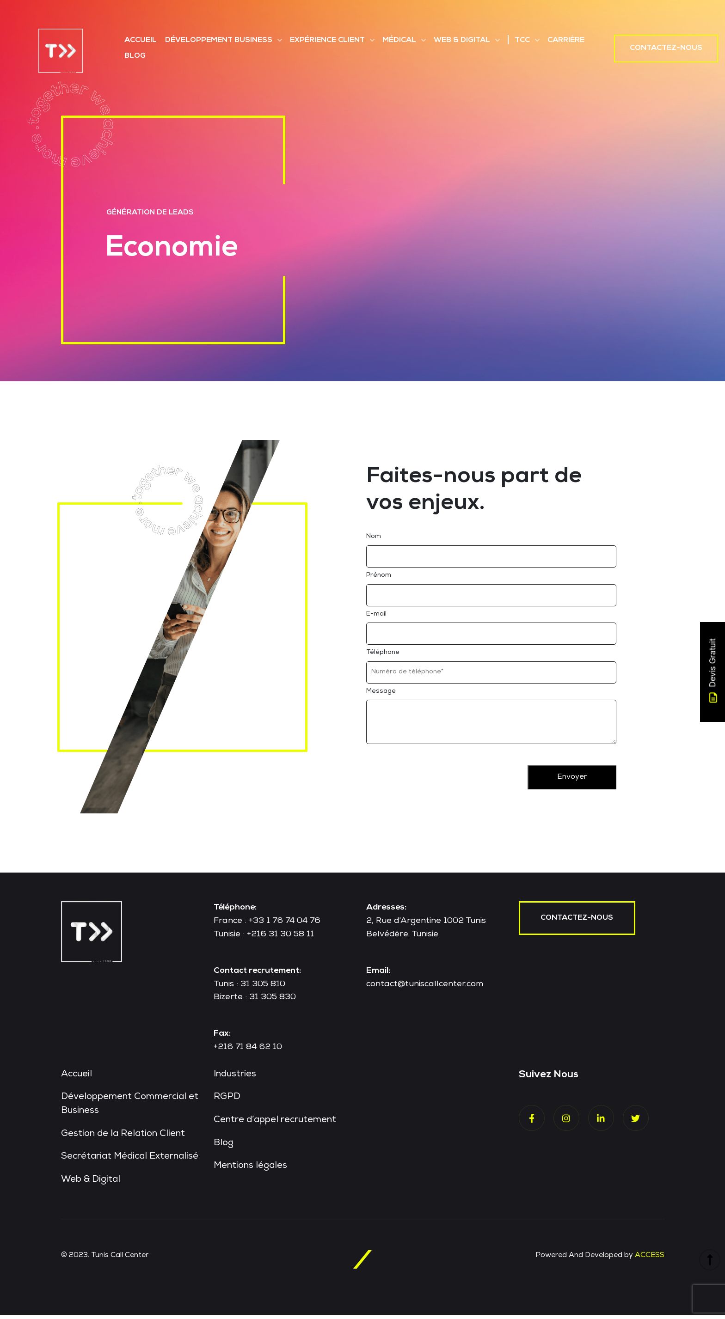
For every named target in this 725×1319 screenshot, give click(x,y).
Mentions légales (251, 1170)
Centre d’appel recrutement (276, 1124)
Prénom (378, 579)
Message (381, 694)
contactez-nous (577, 922)
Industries (235, 1078)
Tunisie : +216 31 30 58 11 (264, 938)
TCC (522, 40)
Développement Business (218, 40)
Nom (373, 540)
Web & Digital (462, 40)
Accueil (140, 40)
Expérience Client (327, 40)
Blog (135, 56)
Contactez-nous (666, 48)
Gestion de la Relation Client (123, 1138)
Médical (399, 40)
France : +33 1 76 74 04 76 (267, 925)
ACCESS (648, 1260)
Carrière (565, 40)
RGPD (227, 1101)
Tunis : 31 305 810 (249, 987)
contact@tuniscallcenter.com (424, 987)
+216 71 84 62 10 (248, 1051)
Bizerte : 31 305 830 (255, 1001)
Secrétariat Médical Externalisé (131, 1161)
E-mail (376, 617)
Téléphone (382, 656)
